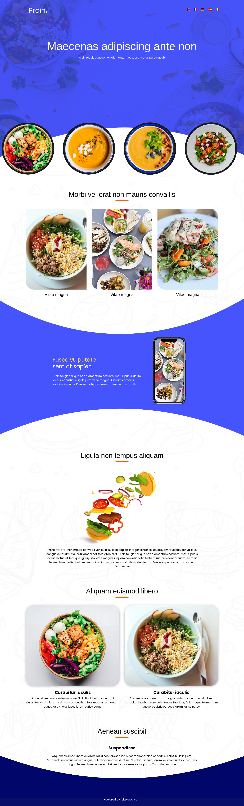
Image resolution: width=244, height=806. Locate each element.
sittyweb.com (131, 800)
